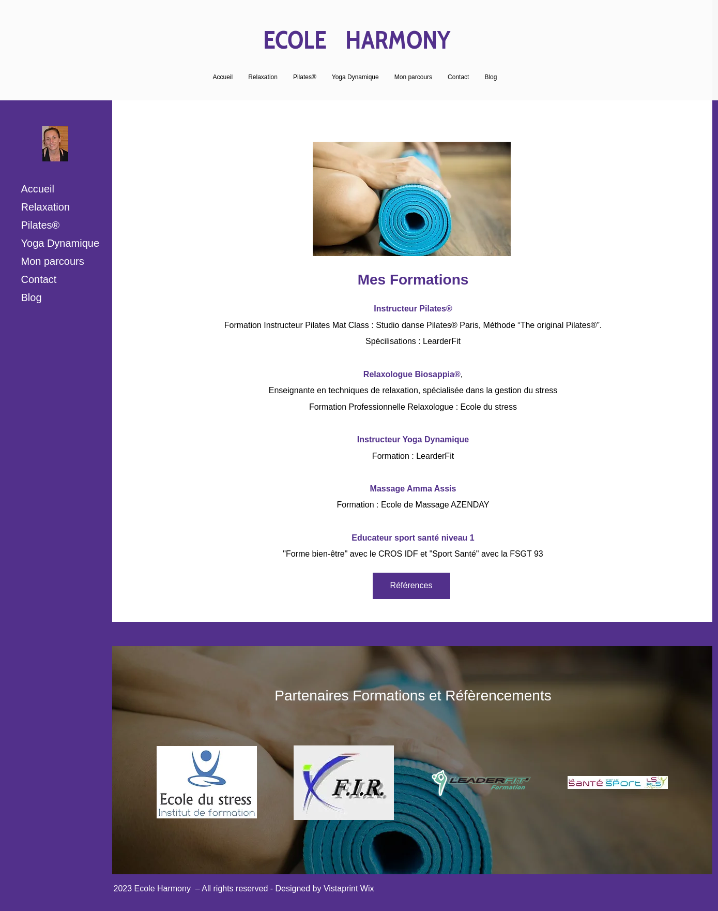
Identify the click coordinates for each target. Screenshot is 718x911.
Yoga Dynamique (60, 243)
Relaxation (45, 207)
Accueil (37, 189)
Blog (31, 297)
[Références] (411, 586)
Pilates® (40, 225)
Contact (39, 279)
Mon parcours (52, 261)
